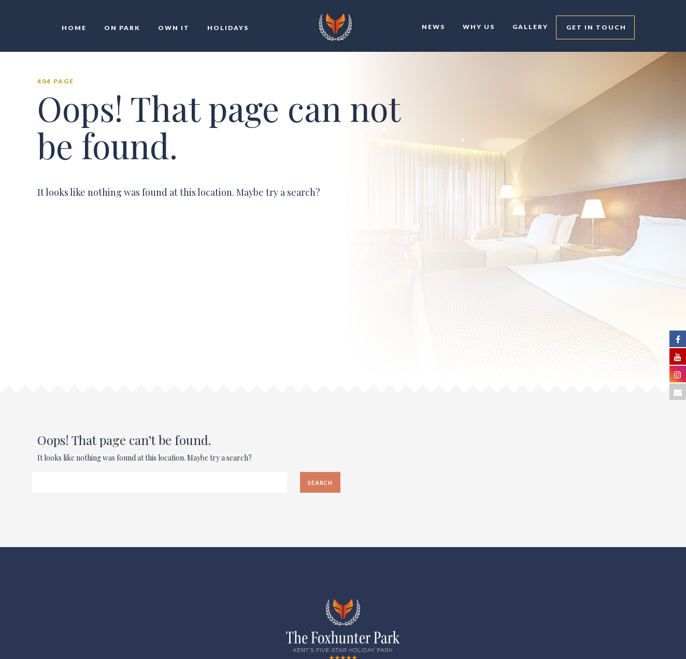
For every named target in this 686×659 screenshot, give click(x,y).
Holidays (227, 28)
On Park (121, 28)
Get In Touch (595, 27)
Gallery (529, 27)
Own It (173, 28)
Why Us (478, 27)
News (432, 27)
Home (73, 28)
